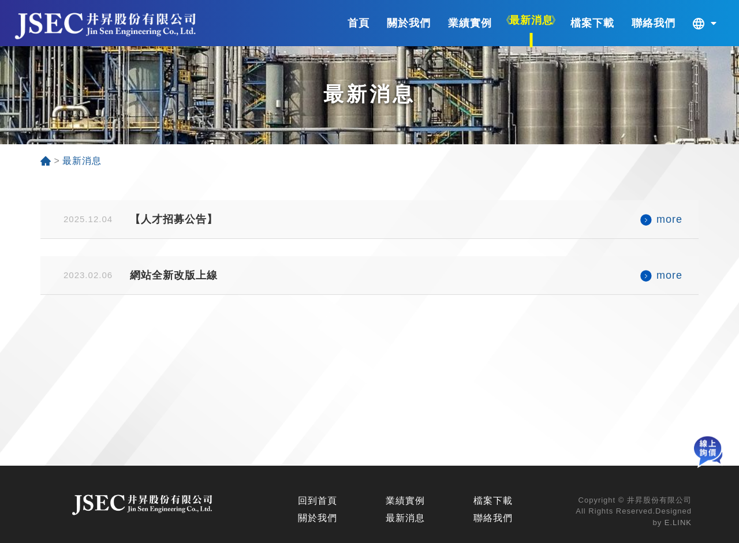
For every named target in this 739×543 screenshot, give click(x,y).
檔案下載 (493, 500)
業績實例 (405, 500)
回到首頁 (317, 500)
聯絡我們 (493, 518)
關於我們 (317, 518)
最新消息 (405, 518)
